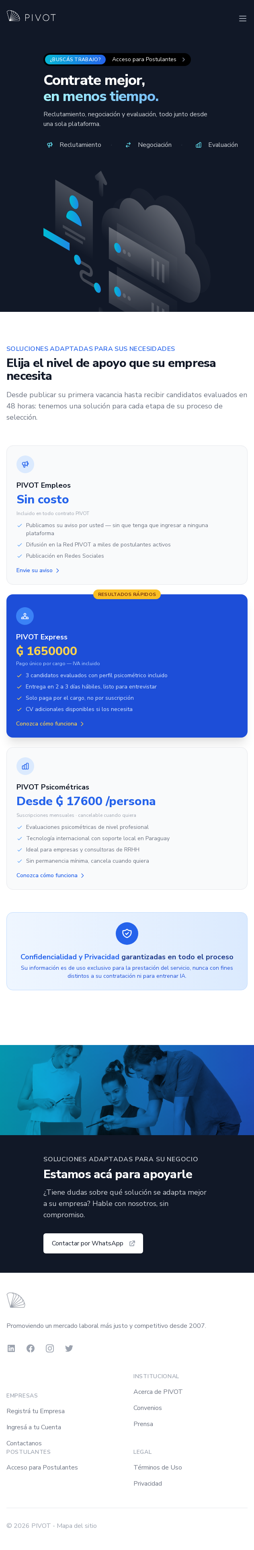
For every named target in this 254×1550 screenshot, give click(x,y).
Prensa (143, 1424)
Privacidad (147, 1483)
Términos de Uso (157, 1467)
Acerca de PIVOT (158, 1391)
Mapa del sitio (77, 1525)
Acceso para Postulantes (42, 1467)
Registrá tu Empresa (35, 1411)
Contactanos (24, 1443)
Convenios (147, 1408)
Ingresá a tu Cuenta (33, 1427)
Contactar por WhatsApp (94, 1243)
